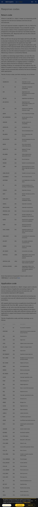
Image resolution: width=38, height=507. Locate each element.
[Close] (35, 500)
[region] (19, 502)
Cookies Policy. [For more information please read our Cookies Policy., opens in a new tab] (26, 502)
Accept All (19, 505)
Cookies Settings (7, 505)
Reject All (30, 505)
